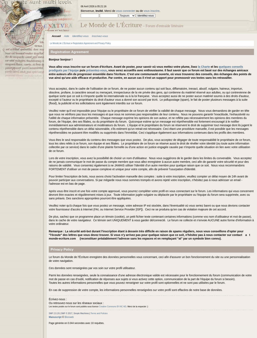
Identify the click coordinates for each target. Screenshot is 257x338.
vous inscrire (152, 10)
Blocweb (69, 317)
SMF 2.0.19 (54, 313)
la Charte (204, 66)
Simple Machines (81, 313)
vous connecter (125, 10)
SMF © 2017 (66, 313)
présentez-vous (96, 70)
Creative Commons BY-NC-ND (112, 306)
